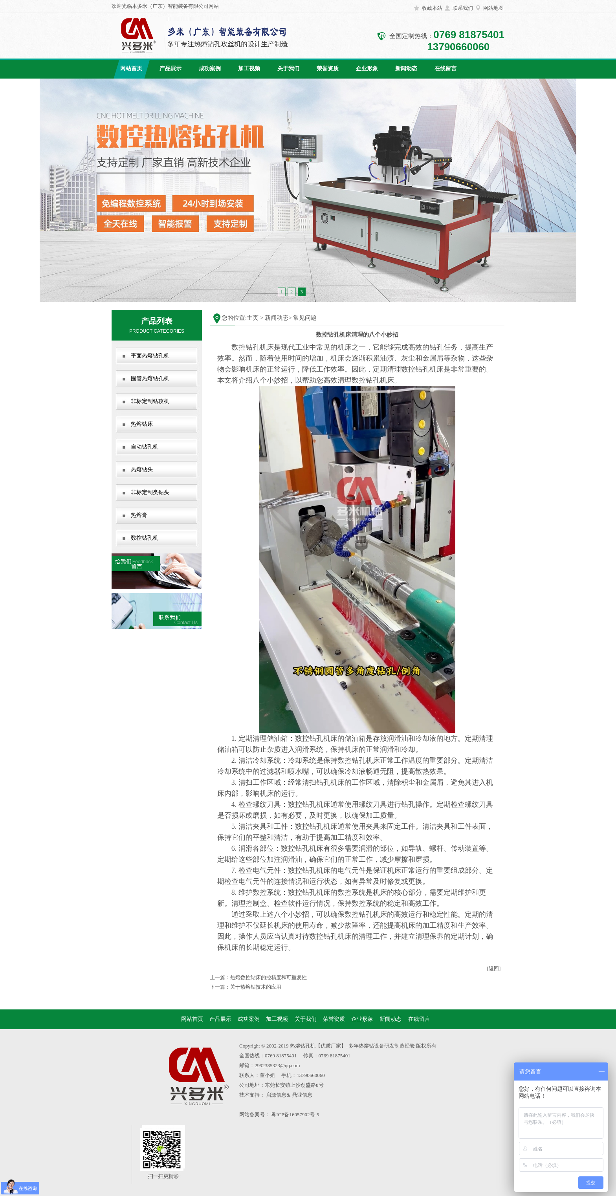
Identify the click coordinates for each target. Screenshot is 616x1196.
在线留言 (445, 68)
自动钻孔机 (144, 447)
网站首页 (131, 68)
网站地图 (493, 8)
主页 (252, 318)
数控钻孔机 (144, 538)
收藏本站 (432, 8)
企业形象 (367, 68)
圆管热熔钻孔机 (150, 378)
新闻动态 (406, 68)
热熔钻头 (142, 470)
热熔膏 (139, 515)
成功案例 (210, 68)
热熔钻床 (142, 424)
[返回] (494, 968)
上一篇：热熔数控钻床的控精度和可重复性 (258, 977)
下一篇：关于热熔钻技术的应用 (245, 987)
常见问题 (305, 318)
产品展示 (171, 68)
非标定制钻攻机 (150, 401)
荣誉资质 (328, 68)
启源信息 (276, 1095)
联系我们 (463, 8)
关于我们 (288, 68)
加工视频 (249, 68)
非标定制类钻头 (150, 492)
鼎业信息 (302, 1095)
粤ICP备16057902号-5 (295, 1114)
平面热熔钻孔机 (150, 356)
